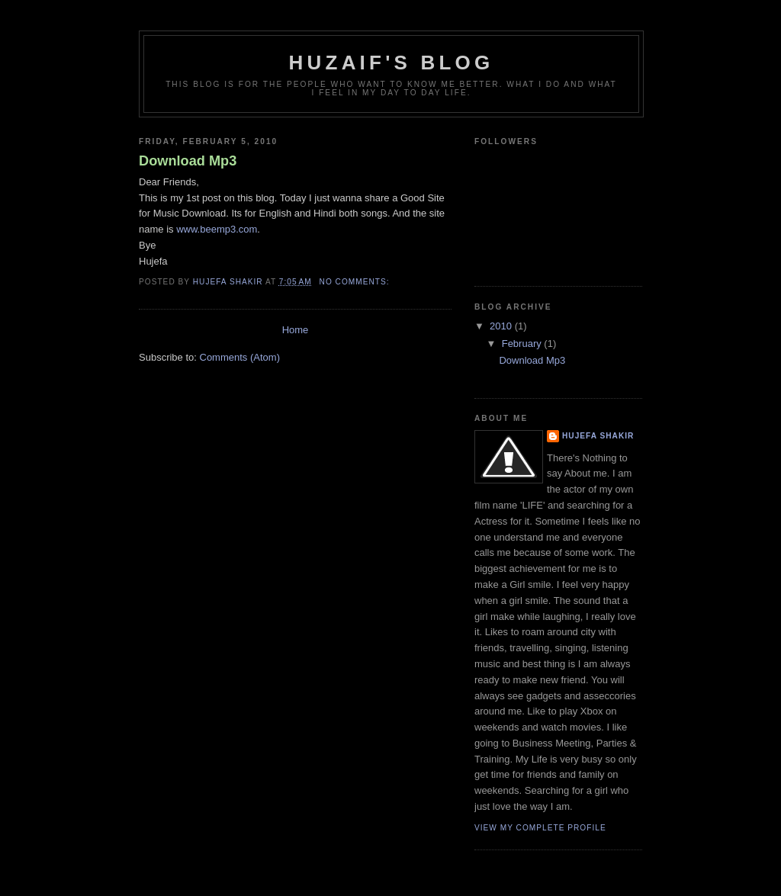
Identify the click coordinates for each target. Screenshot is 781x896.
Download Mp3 (187, 161)
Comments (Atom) (240, 357)
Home (295, 330)
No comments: (356, 282)
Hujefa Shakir (598, 436)
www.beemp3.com (216, 229)
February (523, 343)
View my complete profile (540, 828)
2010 (502, 326)
